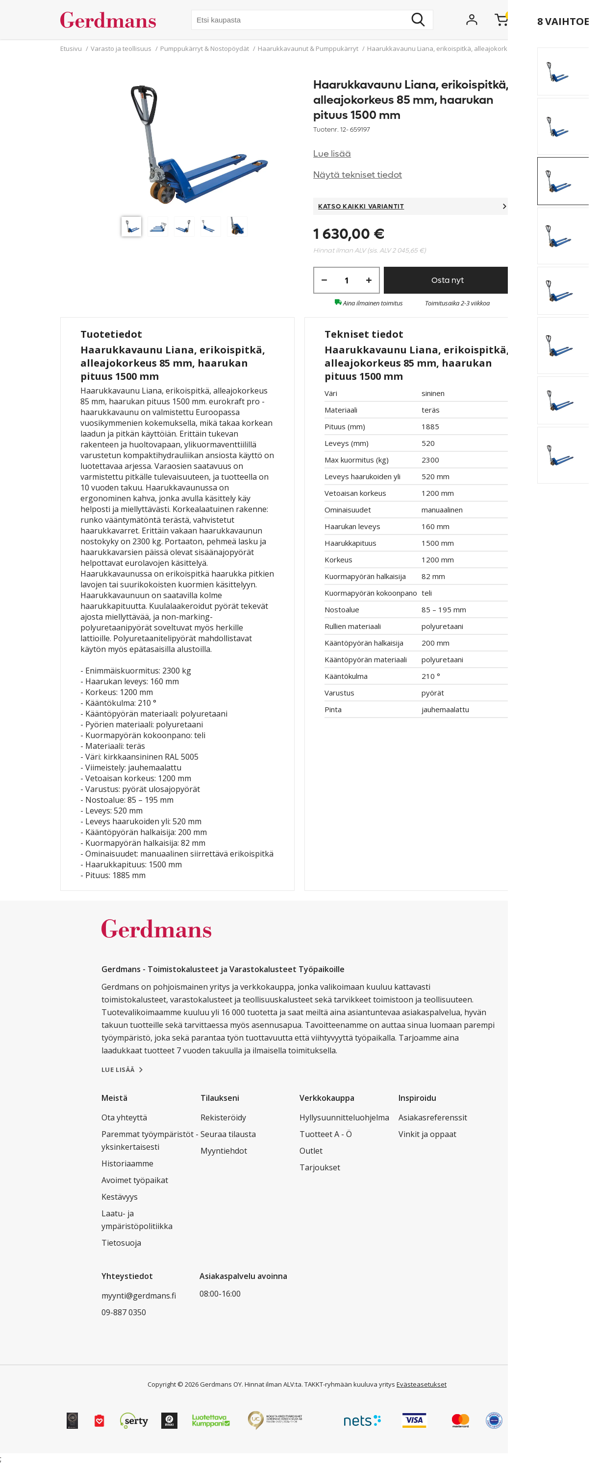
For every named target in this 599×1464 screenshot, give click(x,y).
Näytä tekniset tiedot (357, 175)
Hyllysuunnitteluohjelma (344, 1117)
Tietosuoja (121, 1242)
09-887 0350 (123, 1312)
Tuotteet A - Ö (326, 1134)
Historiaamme (127, 1163)
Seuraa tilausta (228, 1134)
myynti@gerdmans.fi (138, 1295)
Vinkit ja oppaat (427, 1134)
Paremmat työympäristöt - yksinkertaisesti (150, 1140)
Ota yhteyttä (124, 1117)
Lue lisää (332, 154)
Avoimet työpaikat (134, 1180)
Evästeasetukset (422, 1384)
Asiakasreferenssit (433, 1117)
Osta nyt (447, 280)
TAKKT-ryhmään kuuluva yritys (349, 1384)
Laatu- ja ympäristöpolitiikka (137, 1220)
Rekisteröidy (223, 1117)
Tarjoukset (320, 1167)
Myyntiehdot (223, 1150)
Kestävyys (119, 1196)
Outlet (311, 1150)
